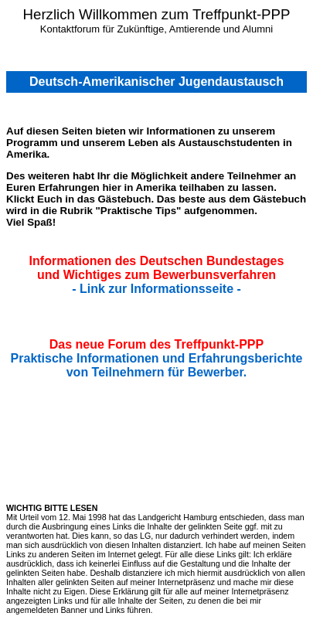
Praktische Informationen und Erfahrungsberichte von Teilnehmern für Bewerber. (157, 365)
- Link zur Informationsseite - (156, 288)
